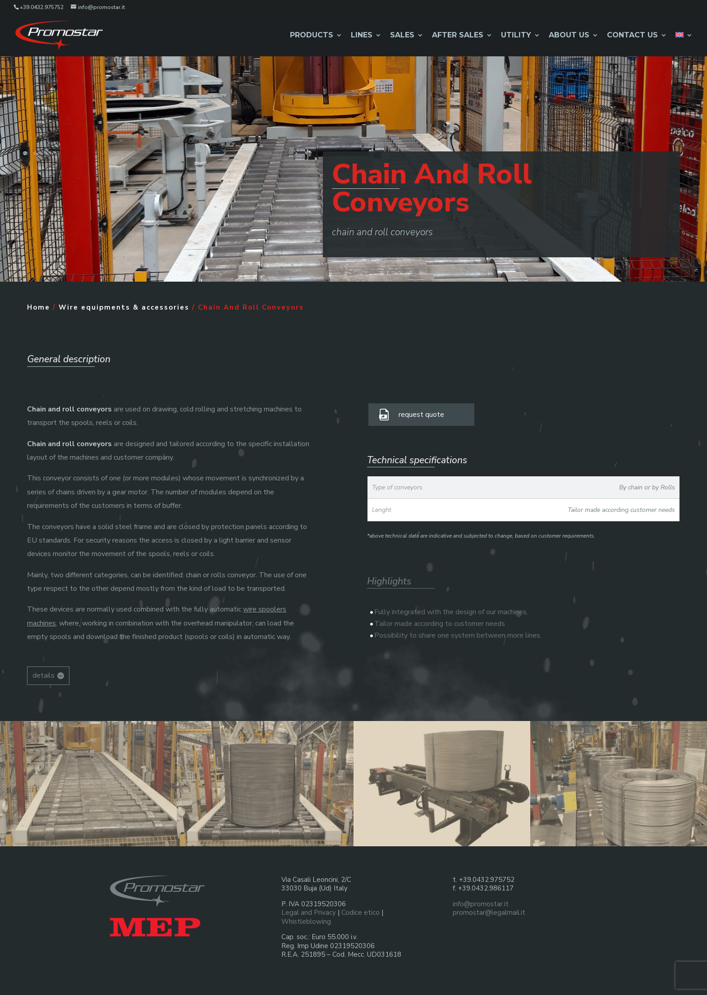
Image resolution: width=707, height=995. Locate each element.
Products (311, 35)
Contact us (632, 35)
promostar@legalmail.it (489, 912)
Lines (361, 35)
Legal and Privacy (308, 912)
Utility (516, 35)
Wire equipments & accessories (124, 307)
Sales (402, 35)
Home (38, 307)
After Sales (457, 35)
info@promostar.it (481, 903)
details (43, 675)
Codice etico (360, 912)
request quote (421, 415)
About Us (569, 35)
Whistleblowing (306, 921)
